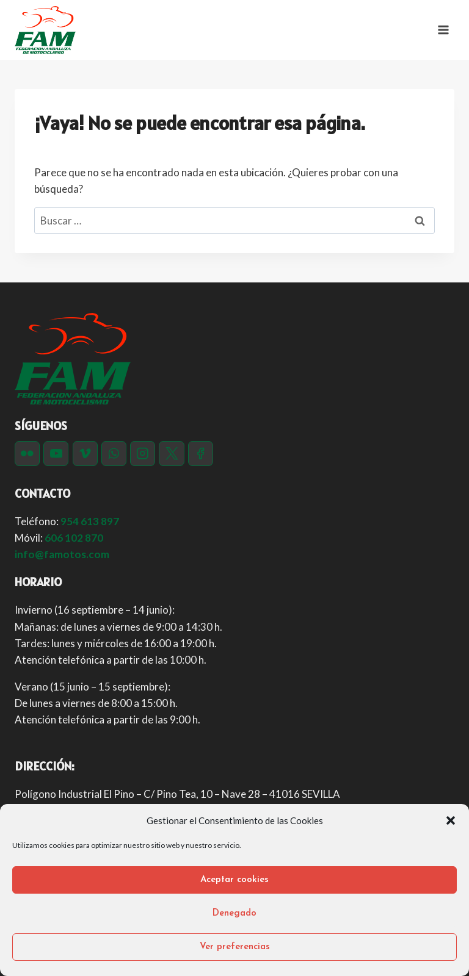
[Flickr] (27, 453)
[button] (451, 820)
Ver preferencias (235, 947)
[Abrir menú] (443, 29)
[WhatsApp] (113, 453)
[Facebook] (200, 453)
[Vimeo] (85, 453)
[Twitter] (171, 453)
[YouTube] (55, 453)
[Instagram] (142, 453)
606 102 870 (74, 537)
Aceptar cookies (234, 879)
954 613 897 (89, 521)
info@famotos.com (62, 554)
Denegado (234, 913)
